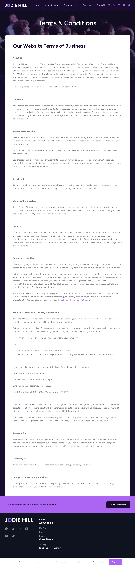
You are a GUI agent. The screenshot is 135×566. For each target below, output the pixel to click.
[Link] (16, 5)
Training (43, 544)
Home (42, 519)
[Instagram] (114, 5)
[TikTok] (129, 5)
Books (42, 536)
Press (41, 532)
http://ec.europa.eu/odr (24, 411)
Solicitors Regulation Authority (75, 300)
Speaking (43, 548)
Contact (57, 548)
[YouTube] (124, 5)
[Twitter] (109, 5)
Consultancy (46, 539)
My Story (43, 528)
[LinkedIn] (119, 5)
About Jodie (46, 522)
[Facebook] (6, 528)
